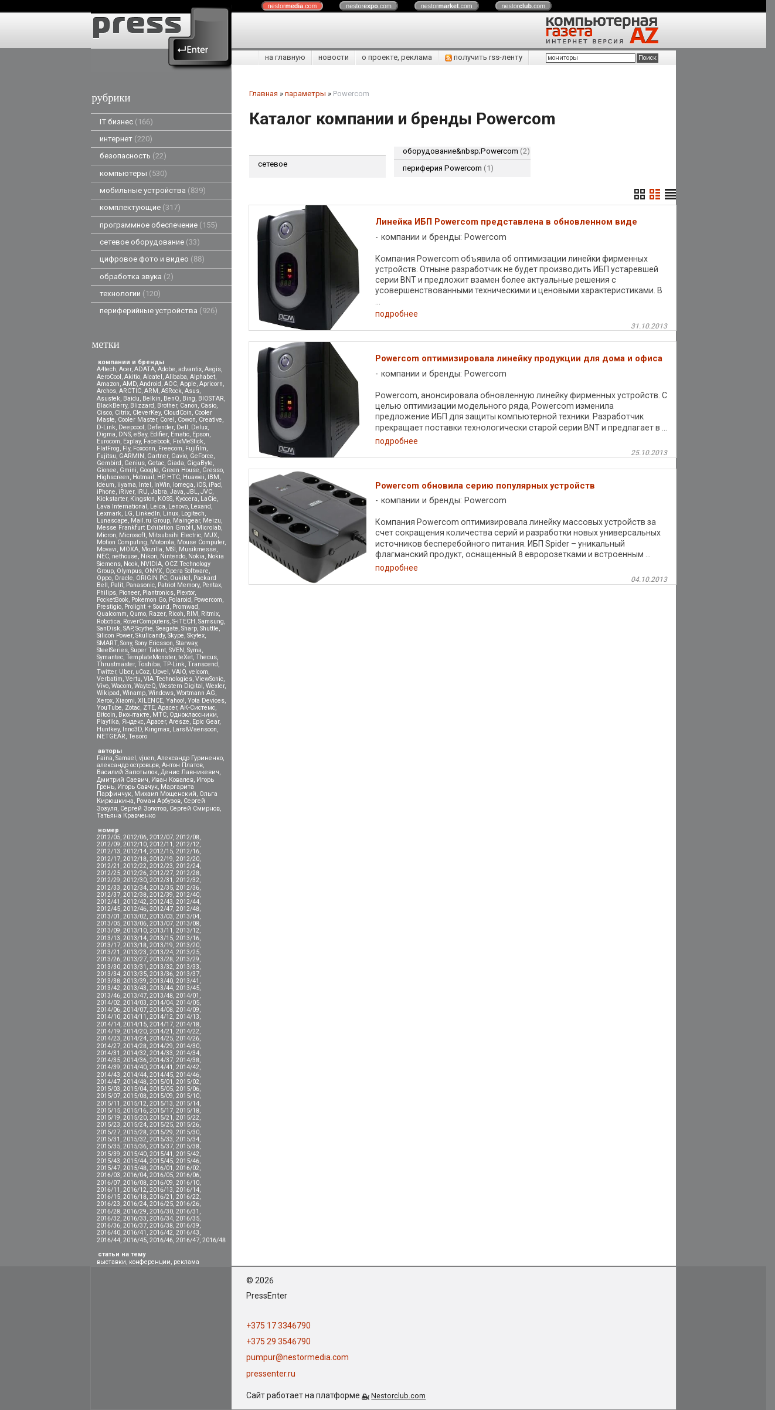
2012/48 (187, 909)
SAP (127, 628)
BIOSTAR (211, 398)
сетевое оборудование (150, 242)
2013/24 (161, 952)
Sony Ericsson (154, 643)
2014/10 (108, 1017)
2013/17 (108, 945)
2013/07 (161, 923)
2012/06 (135, 837)
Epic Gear (205, 722)
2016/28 (108, 1211)
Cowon (187, 419)
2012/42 (135, 902)
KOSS (165, 499)
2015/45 (161, 1161)
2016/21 (161, 1197)
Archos (106, 391)
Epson (200, 434)
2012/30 (135, 880)
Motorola (162, 542)
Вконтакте (133, 714)
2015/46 (187, 1161)
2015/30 (187, 1132)
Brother (167, 405)
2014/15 (135, 1024)
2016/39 (187, 1225)
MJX (210, 535)
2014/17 (161, 1024)
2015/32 (135, 1139)
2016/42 (161, 1232)
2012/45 (108, 909)
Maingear (186, 520)
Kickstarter (112, 499)
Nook (131, 564)
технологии (130, 293)
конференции (150, 1262)
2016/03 (108, 1175)
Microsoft (132, 535)
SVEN (176, 650)
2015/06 (187, 1089)
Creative (210, 419)
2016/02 (187, 1168)
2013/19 (161, 945)
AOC (170, 384)
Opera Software (187, 571)
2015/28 (135, 1132)
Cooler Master (137, 419)
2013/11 (161, 930)
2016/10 (187, 1183)
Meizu (212, 520)
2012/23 (161, 866)
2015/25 (161, 1124)
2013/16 (187, 938)
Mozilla (151, 549)
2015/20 (135, 1117)
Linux (170, 513)
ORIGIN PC (151, 578)
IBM (213, 477)
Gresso (212, 470)
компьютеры (133, 173)
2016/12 (135, 1190)
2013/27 (135, 959)
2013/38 (108, 981)
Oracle (123, 578)
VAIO (179, 672)
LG (128, 513)
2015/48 (135, 1168)
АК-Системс (197, 707)
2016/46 (161, 1240)
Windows (161, 693)
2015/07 (108, 1096)
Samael (125, 758)
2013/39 (135, 981)
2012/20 (187, 859)
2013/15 (161, 938)
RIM (192, 614)
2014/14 (108, 1024)
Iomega (183, 485)
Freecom (170, 448)
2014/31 (108, 1053)
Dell (182, 427)
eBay (140, 434)
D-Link (106, 427)
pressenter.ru (270, 1373)
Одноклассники (193, 714)
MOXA (129, 549)
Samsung (211, 621)
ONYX (153, 571)
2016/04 (135, 1175)
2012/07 (161, 837)
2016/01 (161, 1168)
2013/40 (161, 981)
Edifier (159, 434)
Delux (199, 427)
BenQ (171, 398)
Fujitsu (106, 456)
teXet (185, 657)
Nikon (149, 556)
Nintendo (172, 556)
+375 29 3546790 (278, 1341)
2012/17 (108, 859)
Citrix (122, 412)
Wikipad (108, 693)
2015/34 (187, 1139)
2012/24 (187, 866)
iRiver (126, 492)
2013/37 (187, 974)
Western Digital (181, 686)
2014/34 (187, 1053)
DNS (124, 434)
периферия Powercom (448, 168)
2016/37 (135, 1225)
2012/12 (187, 844)
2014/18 (187, 1024)
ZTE (149, 707)
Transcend (203, 664)
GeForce (201, 456)
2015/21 (161, 1117)
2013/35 (135, 974)
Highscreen (113, 477)
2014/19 (108, 1031)
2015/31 (108, 1139)
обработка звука (137, 276)
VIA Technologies (168, 679)
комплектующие (140, 207)
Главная (263, 93)
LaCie (208, 499)
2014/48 (135, 1082)
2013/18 (135, 945)
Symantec (110, 657)
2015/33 (161, 1139)
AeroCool (109, 377)
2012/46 (135, 909)
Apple (188, 384)
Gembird (109, 463)
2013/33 (187, 967)
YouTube (109, 707)
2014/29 (161, 1046)
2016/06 (187, 1175)
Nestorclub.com (398, 1395)
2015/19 (108, 1117)
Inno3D (132, 729)
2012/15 (161, 851)
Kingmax (157, 729)
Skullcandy (150, 635)
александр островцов (128, 765)
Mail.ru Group (150, 520)
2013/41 (187, 981)
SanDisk (108, 628)
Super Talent (148, 650)
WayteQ (145, 686)
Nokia (196, 556)
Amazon (108, 384)
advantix (190, 369)
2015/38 (187, 1146)
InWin (162, 485)
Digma (106, 434)
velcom (198, 672)
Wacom (121, 686)
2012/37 (108, 895)
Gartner (157, 456)
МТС (159, 714)
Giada (175, 463)
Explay (132, 441)
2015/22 (187, 1117)
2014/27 (108, 1046)
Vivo (102, 686)
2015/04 (135, 1089)
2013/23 (135, 952)
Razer (157, 614)
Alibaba (176, 377)
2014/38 (187, 1060)
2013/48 (161, 995)
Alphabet (202, 377)
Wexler (215, 686)
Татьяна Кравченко (126, 815)
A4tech (106, 369)
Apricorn (211, 384)
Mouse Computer (201, 542)
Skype (176, 635)
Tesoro (137, 736)
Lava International (122, 506)
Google (149, 470)
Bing (188, 398)
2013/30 (108, 967)
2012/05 (108, 837)
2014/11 (135, 1017)
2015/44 (135, 1161)
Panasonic (140, 585)
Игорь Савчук (137, 787)
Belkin (151, 398)
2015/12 (135, 1103)
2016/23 (108, 1204)
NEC (103, 556)
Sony (126, 643)
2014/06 (108, 1010)
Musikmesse (197, 549)
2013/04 (187, 916)
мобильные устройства (153, 190)
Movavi (107, 549)
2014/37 (161, 1060)
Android (150, 384)
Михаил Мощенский (165, 794)
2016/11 (108, 1190)
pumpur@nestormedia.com (297, 1357)
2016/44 (108, 1240)
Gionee (107, 470)
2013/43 (135, 988)
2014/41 (161, 1067)
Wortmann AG (195, 693)
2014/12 (161, 1017)
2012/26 (135, 873)
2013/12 (187, 930)
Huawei (194, 477)
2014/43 (108, 1075)
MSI (170, 549)
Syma (194, 650)
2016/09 (161, 1183)
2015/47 (108, 1168)
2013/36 (161, 974)
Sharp (189, 628)
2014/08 (161, 1010)
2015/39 (108, 1154)
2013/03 (161, 916)
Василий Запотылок (127, 772)
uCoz (142, 672)
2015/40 (135, 1154)
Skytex (196, 635)
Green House (180, 470)
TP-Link (174, 664)
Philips (106, 592)
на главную (285, 57)
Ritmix (210, 614)
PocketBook (112, 600)
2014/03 (135, 1002)
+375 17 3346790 (278, 1325)
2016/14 (187, 1190)
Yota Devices (206, 700)
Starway (186, 643)
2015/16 (135, 1110)
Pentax (211, 585)
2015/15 (108, 1110)
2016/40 (108, 1232)
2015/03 (108, 1089)
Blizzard (142, 405)
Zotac (132, 707)
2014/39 (108, 1067)
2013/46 (108, 995)
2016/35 (187, 1218)
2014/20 (135, 1031)
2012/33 (108, 888)
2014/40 (135, 1067)
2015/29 (161, 1132)
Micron (106, 535)
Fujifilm (195, 448)
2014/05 (187, 1002)
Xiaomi (125, 700)
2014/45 (161, 1075)
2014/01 (187, 995)
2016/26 (187, 1204)
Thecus (206, 657)
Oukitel (180, 578)
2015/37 (161, 1146)
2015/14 (187, 1103)
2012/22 (135, 866)
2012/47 (161, 909)
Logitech (193, 513)
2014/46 (187, 1075)
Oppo (104, 578)
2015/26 (187, 1124)
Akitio (132, 377)
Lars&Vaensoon (194, 729)
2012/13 (108, 851)
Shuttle (209, 628)
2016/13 (161, 1190)
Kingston (142, 499)
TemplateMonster (150, 657)
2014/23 (108, 1038)
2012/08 (187, 837)
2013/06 (135, 923)
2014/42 (187, 1067)
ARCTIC (130, 391)
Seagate (167, 628)
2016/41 (135, 1232)
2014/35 (108, 1060)
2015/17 (161, 1110)
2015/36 (135, 1146)
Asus (192, 391)
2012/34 (135, 888)
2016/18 (135, 1197)
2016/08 (135, 1183)
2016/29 (135, 1211)
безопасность (133, 155)
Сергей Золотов (143, 808)
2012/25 (108, 873)
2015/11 (108, 1103)
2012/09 (108, 844)
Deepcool (131, 427)
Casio (208, 405)
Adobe (166, 369)
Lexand (201, 506)
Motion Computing (122, 542)
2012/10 (135, 844)
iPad (215, 485)
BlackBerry (112, 405)
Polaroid (180, 600)
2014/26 (187, 1038)
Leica (157, 506)
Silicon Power (114, 635)
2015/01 (161, 1082)
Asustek (108, 398)
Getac (156, 463)
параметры (305, 93)
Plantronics (158, 592)
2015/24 (135, 1124)
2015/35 (108, 1146)
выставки (111, 1262)
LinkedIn (147, 513)
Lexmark (109, 513)
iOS (201, 485)
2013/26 (108, 959)
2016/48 (214, 1240)
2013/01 (108, 916)
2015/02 (187, 1082)
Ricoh (175, 614)
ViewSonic (209, 679)
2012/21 (108, 866)
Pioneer (129, 592)
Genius (134, 463)
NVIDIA (151, 564)
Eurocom (108, 441)
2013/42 (108, 988)
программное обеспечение (158, 225)
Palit (117, 585)
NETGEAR (111, 736)
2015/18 (187, 1110)
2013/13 (108, 938)
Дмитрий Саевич (122, 780)
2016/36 (108, 1225)
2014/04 (161, 1002)
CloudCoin (178, 412)
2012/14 (135, 851)
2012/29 (108, 880)
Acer (125, 369)
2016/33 (135, 1218)
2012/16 (187, 851)
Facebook (157, 441)
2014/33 (161, 1053)
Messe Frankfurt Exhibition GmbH (145, 527)
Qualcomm (112, 614)
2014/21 (161, 1031)
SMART (107, 643)
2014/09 (187, 1010)
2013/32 (161, 967)
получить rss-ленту (483, 57)
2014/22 (187, 1031)
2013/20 (187, 945)
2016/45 (135, 1240)
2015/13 (161, 1103)
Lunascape (112, 520)
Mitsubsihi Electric (174, 535)
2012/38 (135, 895)
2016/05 (161, 1175)
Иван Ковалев (172, 780)
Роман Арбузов (159, 801)
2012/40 (187, 895)
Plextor (185, 592)
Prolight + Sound (146, 607)
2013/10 (135, 930)
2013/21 (108, 952)
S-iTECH (183, 621)
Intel (145, 485)
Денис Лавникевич (190, 772)
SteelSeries (112, 650)
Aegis (213, 369)
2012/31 (161, 880)
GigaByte (200, 463)
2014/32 (135, 1053)
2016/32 (108, 1218)
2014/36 (135, 1060)
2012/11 (161, 844)
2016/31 (187, 1211)
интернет (126, 138)
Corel (167, 419)
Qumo (138, 614)
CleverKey (146, 412)
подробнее (396, 313)
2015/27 (108, 1132)
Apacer (156, 722)
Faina (105, 758)
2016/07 (108, 1183)
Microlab (208, 527)
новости (333, 57)
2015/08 (135, 1096)
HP (160, 477)
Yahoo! (175, 700)
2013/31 (135, 967)
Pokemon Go (148, 600)
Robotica (108, 621)
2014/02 (108, 1002)
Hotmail (143, 477)
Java (176, 492)
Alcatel (152, 377)
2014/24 (135, 1038)
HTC (173, 477)
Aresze (179, 722)
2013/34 (108, 974)
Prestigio (109, 607)
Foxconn (144, 448)
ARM (151, 391)
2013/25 (187, 952)
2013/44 (161, 988)
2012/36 (187, 888)
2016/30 (161, 1211)
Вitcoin (106, 714)
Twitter (106, 672)
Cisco (104, 412)
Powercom (208, 600)
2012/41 (108, 902)
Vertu (133, 679)
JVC (206, 492)
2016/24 (135, 1204)
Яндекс (133, 722)
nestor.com (292, 5)
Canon (189, 405)
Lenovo (178, 506)
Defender (160, 427)
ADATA (144, 369)
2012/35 (161, 888)
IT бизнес (126, 121)
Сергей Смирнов (194, 808)
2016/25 (161, 1204)
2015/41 (161, 1154)
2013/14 (135, 938)
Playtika (108, 722)
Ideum (105, 485)
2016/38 (161, 1225)
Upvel (160, 672)
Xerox (105, 700)
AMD (130, 384)
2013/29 (187, 959)
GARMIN (131, 456)
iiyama (126, 485)
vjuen (146, 758)
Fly (126, 448)
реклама (186, 1262)
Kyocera (186, 499)
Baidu (131, 398)
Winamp (134, 693)
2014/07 (135, 1010)
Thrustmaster (116, 664)
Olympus (129, 571)
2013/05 (108, 923)
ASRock (171, 391)
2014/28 (135, 1046)
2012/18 (135, 859)
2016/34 (161, 1218)
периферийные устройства (158, 310)
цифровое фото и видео (152, 259)
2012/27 (161, 873)
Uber (125, 672)
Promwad (185, 607)
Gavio (179, 456)
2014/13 (187, 1017)
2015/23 (108, 1124)
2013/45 (187, 988)
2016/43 (187, 1232)
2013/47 (135, 995)
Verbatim (110, 679)
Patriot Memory (178, 585)
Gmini (128, 470)
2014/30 (187, 1046)
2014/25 (161, 1038)
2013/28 (161, 959)
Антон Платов (182, 765)
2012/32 (187, 880)
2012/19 (161, 859)
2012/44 (187, 902)
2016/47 (187, 1240)
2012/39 (161, 895)
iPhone (106, 492)
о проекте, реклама (397, 57)
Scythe (144, 628)
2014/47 (108, 1082)
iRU (142, 492)
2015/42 (187, 1154)
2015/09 (161, 1096)
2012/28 (187, 873)
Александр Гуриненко (190, 758)
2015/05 (161, 1089)
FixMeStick (188, 441)
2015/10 (187, 1096)
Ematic (180, 434)
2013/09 (108, 930)
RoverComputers (146, 621)
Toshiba (149, 664)
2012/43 (161, 902)
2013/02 (135, 916)
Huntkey (108, 729)
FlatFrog (108, 448)
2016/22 (187, 1197)
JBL (192, 492)
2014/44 (135, 1075)
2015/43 (108, 1161)
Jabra (159, 492)
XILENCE (150, 700)
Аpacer (167, 707)
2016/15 (108, 1197)
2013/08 (187, 923)
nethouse (125, 556)
